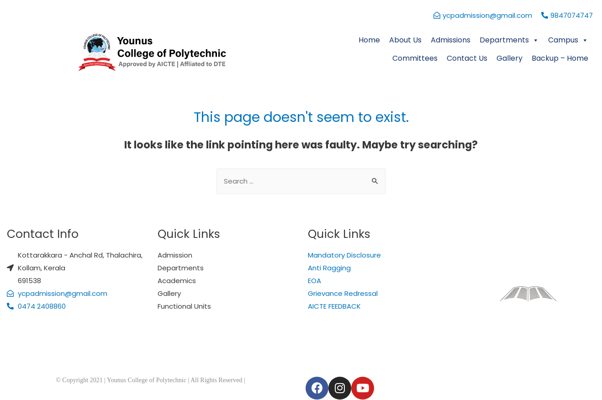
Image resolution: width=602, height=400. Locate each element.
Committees (415, 58)
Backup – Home (560, 58)
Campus (568, 40)
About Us (405, 40)
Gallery (509, 58)
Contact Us (467, 58)
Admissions (450, 40)
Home (369, 40)
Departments (509, 40)
